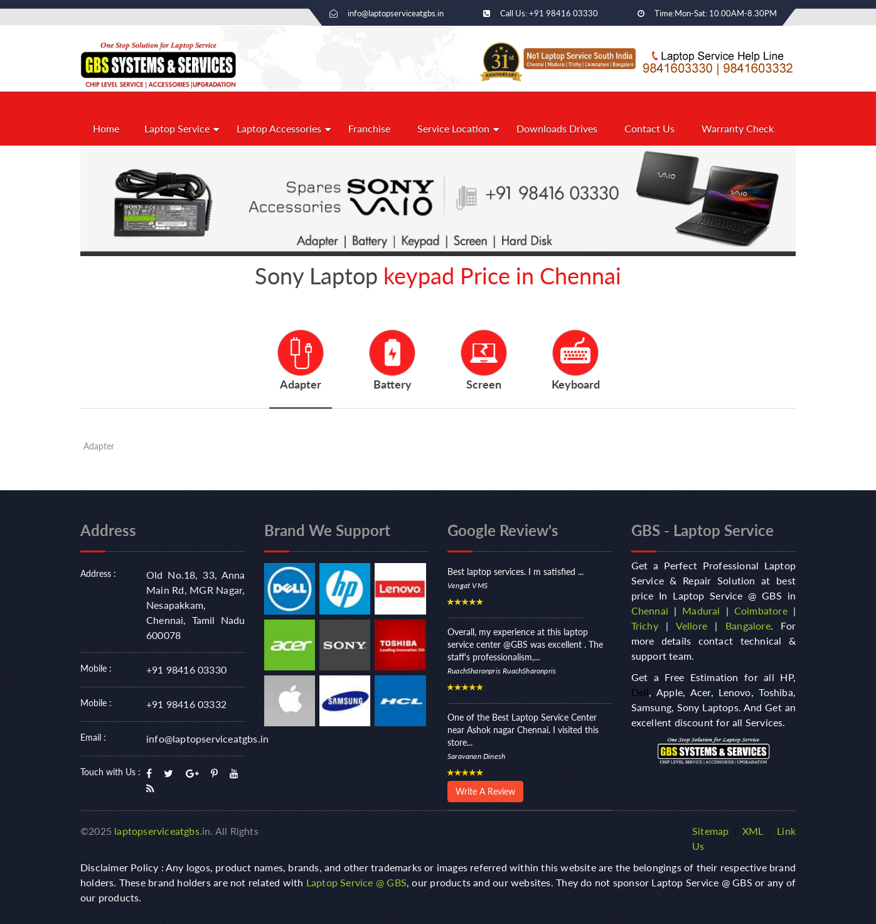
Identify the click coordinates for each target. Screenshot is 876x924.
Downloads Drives (556, 128)
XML (753, 831)
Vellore (691, 625)
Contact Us (649, 128)
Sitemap (710, 831)
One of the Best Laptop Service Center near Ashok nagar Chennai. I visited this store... (523, 730)
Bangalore (748, 625)
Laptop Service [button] (177, 128)
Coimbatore (761, 610)
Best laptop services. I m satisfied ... (515, 571)
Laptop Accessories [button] (279, 128)
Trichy (644, 625)
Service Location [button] (453, 128)
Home (106, 128)
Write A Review (485, 791)
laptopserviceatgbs (157, 831)
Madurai (701, 610)
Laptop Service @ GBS (356, 882)
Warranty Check (738, 128)
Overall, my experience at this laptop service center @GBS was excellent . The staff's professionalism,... (525, 644)
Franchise (369, 128)
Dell (640, 692)
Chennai (649, 610)
